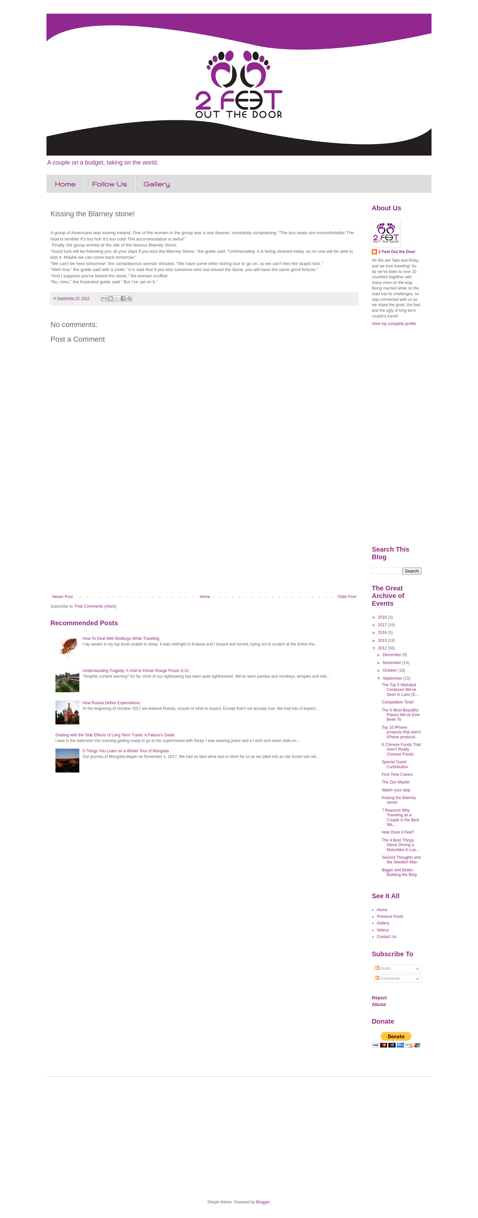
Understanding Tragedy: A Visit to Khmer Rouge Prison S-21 (136, 670)
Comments (387, 978)
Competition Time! (398, 702)
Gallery (156, 184)
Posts (382, 968)
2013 (383, 640)
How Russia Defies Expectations (111, 703)
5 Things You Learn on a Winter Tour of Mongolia (126, 751)
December (392, 654)
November (392, 662)
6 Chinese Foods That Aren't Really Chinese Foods (401, 749)
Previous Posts (390, 916)
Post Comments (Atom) (95, 606)
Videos (383, 930)
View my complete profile (394, 323)
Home (65, 184)
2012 (383, 648)
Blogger (263, 1202)
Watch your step (396, 790)
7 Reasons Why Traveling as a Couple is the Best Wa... (400, 817)
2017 (383, 625)
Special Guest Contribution (395, 764)
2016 (383, 632)
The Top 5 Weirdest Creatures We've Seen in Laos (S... (400, 690)
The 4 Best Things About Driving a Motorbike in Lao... (401, 845)
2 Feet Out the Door (396, 251)
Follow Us (109, 184)
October (390, 670)
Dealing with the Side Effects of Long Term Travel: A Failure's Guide (115, 735)
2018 (383, 617)
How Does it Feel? (398, 832)
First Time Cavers (397, 774)
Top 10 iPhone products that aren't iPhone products (401, 732)
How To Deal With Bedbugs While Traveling (121, 638)
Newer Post (62, 596)
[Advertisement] (204, 539)
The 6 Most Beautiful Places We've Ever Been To (401, 715)
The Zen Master (396, 782)
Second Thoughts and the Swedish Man (401, 859)
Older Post (346, 596)
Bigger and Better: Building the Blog (399, 872)
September (393, 678)
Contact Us (386, 936)
